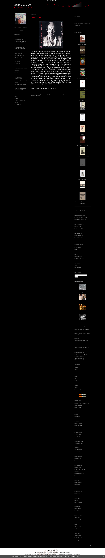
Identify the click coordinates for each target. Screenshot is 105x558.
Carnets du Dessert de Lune (81, 212)
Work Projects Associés (80, 540)
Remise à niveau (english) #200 (81, 260)
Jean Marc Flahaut (78, 436)
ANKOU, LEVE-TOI (82, 66)
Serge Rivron (77, 522)
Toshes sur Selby (36, 17)
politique (17, 98)
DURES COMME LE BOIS (82, 89)
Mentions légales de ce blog (42, 554)
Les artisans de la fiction (80, 473)
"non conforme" (78, 267)
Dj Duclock (77, 421)
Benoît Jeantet (78, 407)
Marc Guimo (77, 484)
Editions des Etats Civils (80, 215)
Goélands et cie (83, 345)
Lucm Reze (77, 480)
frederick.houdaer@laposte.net (20, 27)
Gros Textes (77, 221)
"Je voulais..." (77, 263)
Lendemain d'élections (79, 258)
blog (78, 554)
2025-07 (76, 387)
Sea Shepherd (78, 519)
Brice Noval (77, 412)
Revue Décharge (78, 515)
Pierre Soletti (77, 510)
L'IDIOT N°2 (82, 134)
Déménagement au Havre (80, 359)
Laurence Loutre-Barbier (80, 453)
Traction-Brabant (78, 537)
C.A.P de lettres (18, 53)
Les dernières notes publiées (52, 552)
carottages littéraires (19, 55)
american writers (34, 95)
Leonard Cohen (78, 467)
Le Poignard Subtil (78, 465)
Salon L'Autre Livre (84, 340)
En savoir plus (78, 556)
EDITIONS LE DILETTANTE (81, 219)
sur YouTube (77, 18)
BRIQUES (82, 292)
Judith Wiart (77, 451)
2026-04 (76, 367)
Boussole (17, 50)
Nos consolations (78, 491)
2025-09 (76, 383)
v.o (40, 95)
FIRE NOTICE (82, 123)
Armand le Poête (78, 405)
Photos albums (79, 281)
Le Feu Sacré (77, 230)
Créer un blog (49, 550)
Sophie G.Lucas (78, 526)
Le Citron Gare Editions (79, 228)
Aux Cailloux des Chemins (80, 210)
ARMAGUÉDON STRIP (82, 78)
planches (17, 94)
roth (39, 95)
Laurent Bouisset (78, 456)
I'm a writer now (78, 247)
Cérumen (76, 414)
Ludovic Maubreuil (78, 482)
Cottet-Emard (77, 416)
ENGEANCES (83, 100)
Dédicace (77, 254)
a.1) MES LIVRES (19, 36)
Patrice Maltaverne (79, 502)
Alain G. (76, 340)
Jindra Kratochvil (78, 449)
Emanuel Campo (78, 423)
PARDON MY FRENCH (82, 179)
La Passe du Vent (78, 226)
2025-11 (76, 378)
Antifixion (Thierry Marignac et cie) (82, 403)
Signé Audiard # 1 (78, 251)
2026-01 (76, 374)
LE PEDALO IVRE (78, 233)
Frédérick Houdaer (78, 333)
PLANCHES (82, 312)
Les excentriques (78, 475)
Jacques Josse (78, 434)
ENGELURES (82, 111)
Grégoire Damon (78, 432)
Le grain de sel (78, 458)
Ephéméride (17, 63)
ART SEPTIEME (82, 302)
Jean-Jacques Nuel (79, 443)
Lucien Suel (77, 477)
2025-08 (76, 385)
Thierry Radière (78, 533)
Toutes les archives (79, 389)
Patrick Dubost (78, 508)
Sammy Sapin (77, 517)
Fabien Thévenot (78, 425)
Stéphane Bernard (78, 329)
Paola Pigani (77, 495)
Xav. (75, 342)
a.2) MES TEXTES (19, 39)
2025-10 (76, 380)
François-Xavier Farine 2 (80, 430)
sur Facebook (77, 16)
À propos (21, 30)
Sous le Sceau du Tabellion (80, 239)
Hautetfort (56, 550)
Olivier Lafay (77, 493)
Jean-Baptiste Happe (79, 441)
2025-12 (76, 376)
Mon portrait (77, 27)
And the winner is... (79, 256)
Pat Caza (76, 500)
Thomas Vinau (78, 535)
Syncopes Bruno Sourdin (80, 530)
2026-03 (76, 369)
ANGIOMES (82, 55)
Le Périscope (77, 463)
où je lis (16, 72)
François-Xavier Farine (79, 427)
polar (16, 96)
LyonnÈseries (18, 65)
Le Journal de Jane (79, 460)
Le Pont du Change (79, 235)
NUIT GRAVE (82, 168)
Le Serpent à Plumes (79, 237)
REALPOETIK (78, 513)
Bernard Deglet (78, 409)
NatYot (76, 489)
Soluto (76, 524)
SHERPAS (82, 322)
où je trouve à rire (18, 74)
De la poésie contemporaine (80, 418)
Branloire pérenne (22, 5)
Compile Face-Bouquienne (20, 57)
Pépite (76, 249)
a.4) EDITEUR (18, 45)
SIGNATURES (18, 104)
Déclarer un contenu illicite (30, 554)
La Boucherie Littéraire (79, 224)
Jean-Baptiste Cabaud (79, 439)
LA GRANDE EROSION (82, 145)
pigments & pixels (18, 91)
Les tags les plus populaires (64, 552)
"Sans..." (76, 265)
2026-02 (76, 371)
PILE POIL (82, 190)
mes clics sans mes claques (21, 68)
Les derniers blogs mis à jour (40, 552)
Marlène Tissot (78, 486)
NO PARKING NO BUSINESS (82, 156)
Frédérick (77, 345)
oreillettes (17, 70)
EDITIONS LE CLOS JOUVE (81, 217)
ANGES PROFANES (82, 44)
